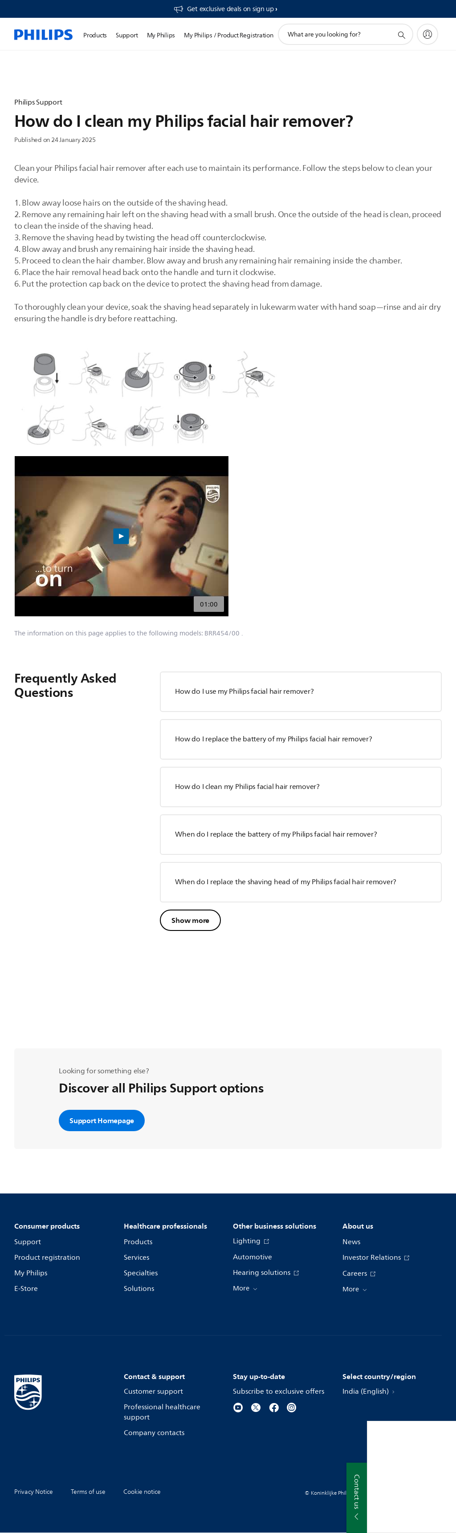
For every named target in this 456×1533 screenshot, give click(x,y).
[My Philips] (427, 34)
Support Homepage (101, 1120)
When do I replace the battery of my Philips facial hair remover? (276, 834)
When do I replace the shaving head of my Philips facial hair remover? (285, 882)
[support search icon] (401, 34)
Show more (190, 920)
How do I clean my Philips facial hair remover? (247, 787)
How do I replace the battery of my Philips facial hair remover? (273, 739)
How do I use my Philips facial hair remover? (244, 691)
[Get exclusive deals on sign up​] (225, 9)
